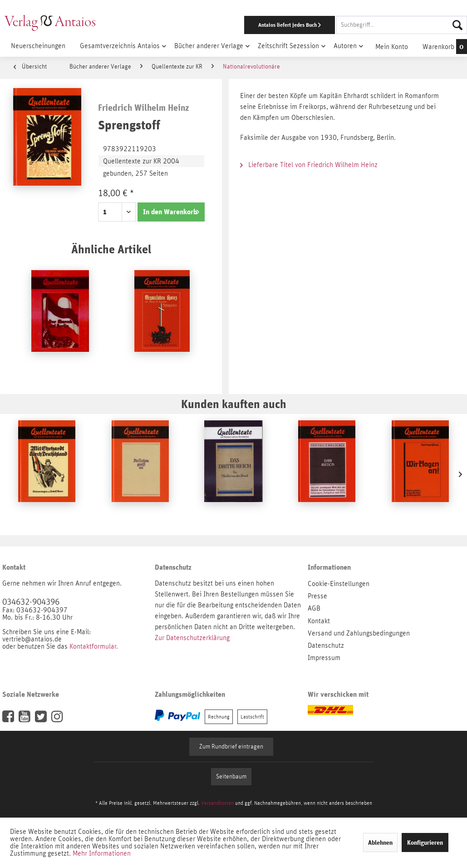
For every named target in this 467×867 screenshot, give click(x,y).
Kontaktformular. (93, 646)
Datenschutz (326, 645)
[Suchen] (457, 25)
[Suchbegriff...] (401, 25)
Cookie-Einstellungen (338, 583)
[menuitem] (303, 25)
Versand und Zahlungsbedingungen (359, 633)
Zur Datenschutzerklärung (192, 637)
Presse (317, 596)
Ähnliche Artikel (111, 249)
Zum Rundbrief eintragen (231, 747)
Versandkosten (217, 803)
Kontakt (319, 621)
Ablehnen (380, 842)
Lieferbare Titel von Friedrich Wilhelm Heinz (309, 164)
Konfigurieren (425, 842)
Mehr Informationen (102, 853)
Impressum (324, 657)
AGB (314, 608)
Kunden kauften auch (233, 404)
